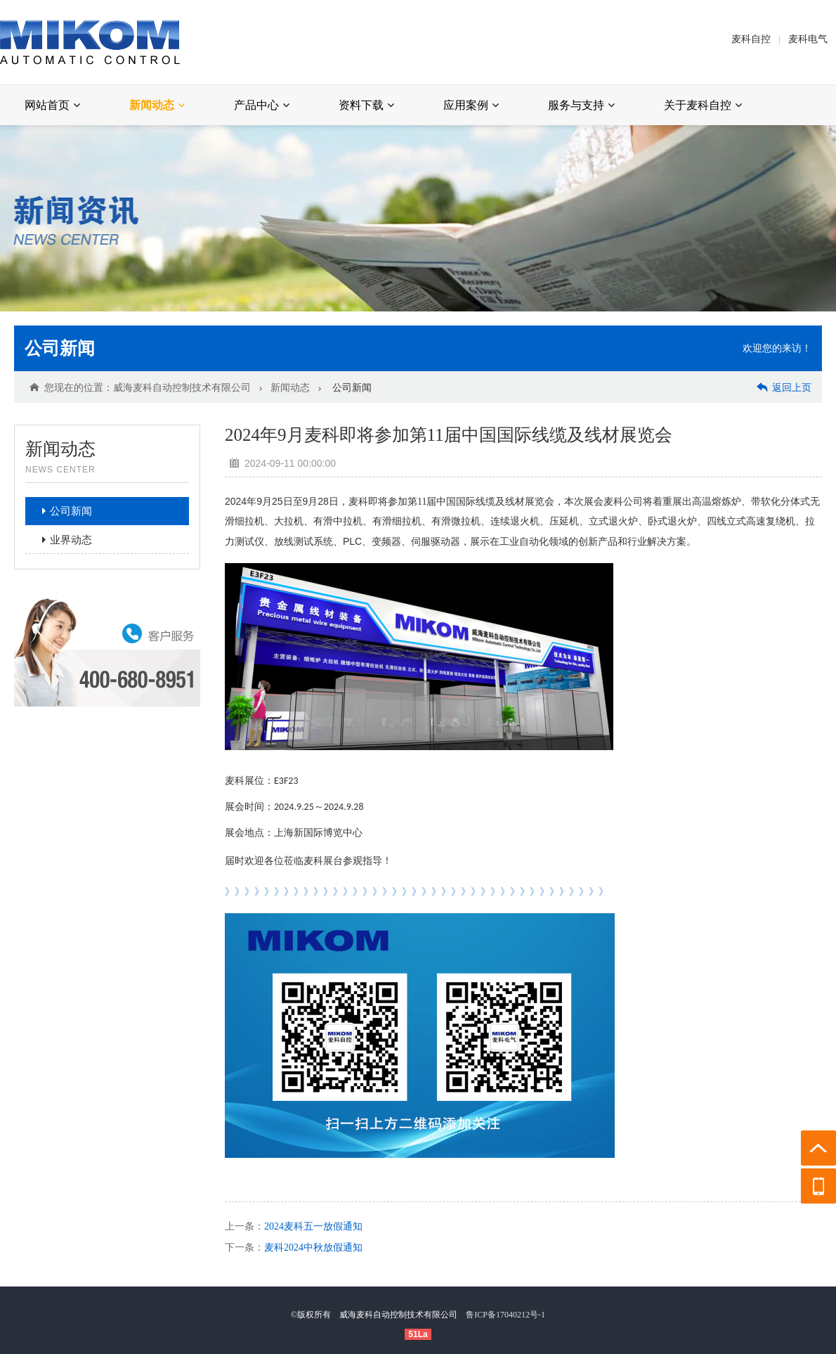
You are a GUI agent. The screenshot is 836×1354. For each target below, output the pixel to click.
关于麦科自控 (703, 105)
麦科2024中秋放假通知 (313, 1247)
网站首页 (52, 105)
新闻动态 (157, 105)
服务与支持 (581, 105)
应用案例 (471, 105)
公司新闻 (60, 348)
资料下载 (366, 105)
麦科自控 (751, 39)
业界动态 (63, 540)
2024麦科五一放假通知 (313, 1226)
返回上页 (784, 387)
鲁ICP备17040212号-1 (505, 1315)
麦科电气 (808, 39)
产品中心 (261, 105)
